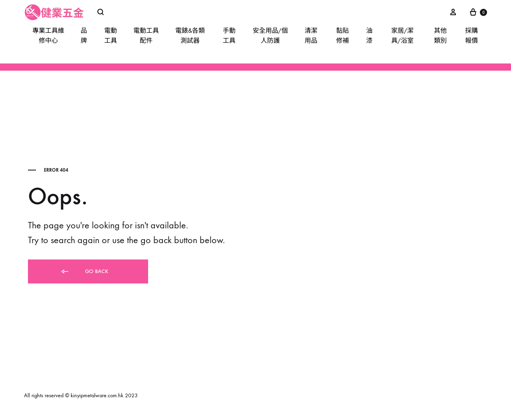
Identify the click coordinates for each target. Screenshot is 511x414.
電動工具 (110, 35)
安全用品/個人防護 (270, 35)
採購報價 (471, 35)
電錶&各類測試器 (190, 35)
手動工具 (229, 35)
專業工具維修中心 (48, 35)
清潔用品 (311, 35)
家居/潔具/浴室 (402, 35)
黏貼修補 (342, 35)
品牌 (84, 35)
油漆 (369, 35)
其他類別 (440, 35)
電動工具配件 (146, 35)
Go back (84, 272)
